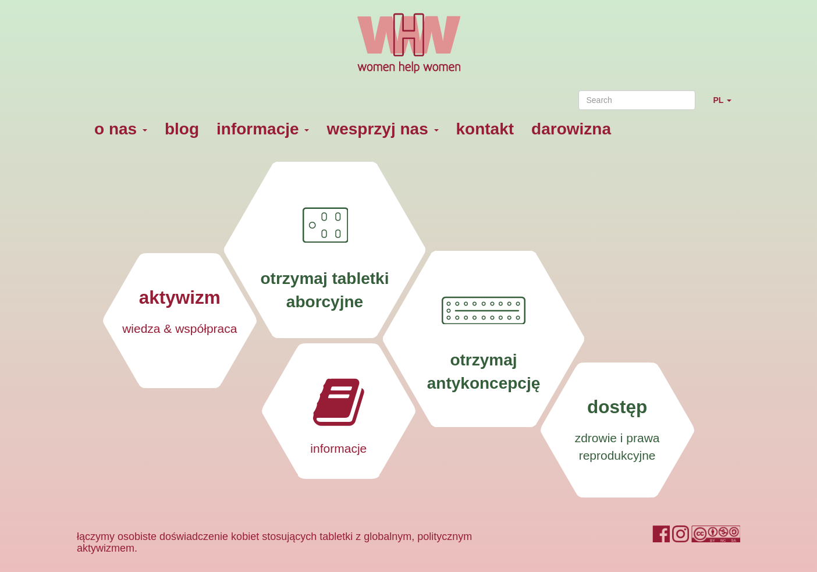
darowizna (571, 129)
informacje (262, 129)
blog (182, 129)
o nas (120, 129)
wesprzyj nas (382, 129)
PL (726, 105)
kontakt (485, 129)
